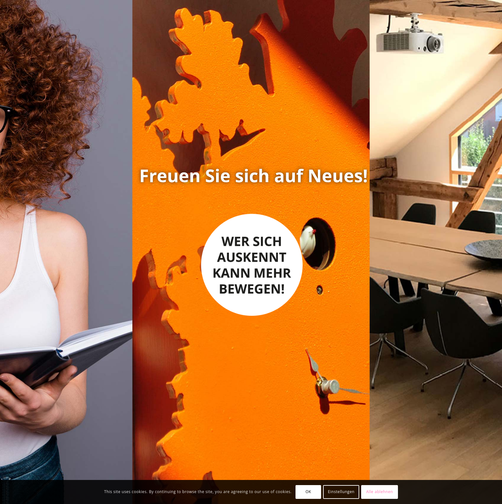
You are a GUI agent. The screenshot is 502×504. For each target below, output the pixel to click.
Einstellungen (341, 491)
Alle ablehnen (379, 491)
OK (308, 491)
